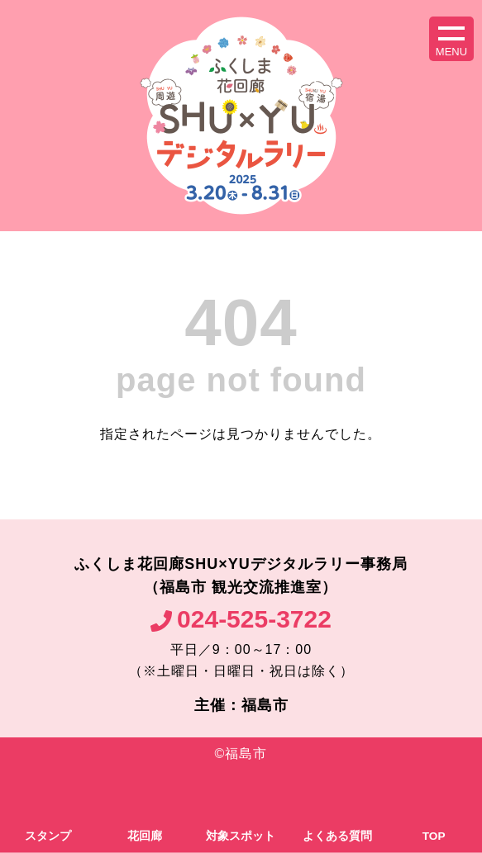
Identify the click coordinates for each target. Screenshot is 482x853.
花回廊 (144, 836)
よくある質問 (337, 836)
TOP (434, 836)
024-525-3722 (254, 619)
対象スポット (240, 836)
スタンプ (48, 836)
